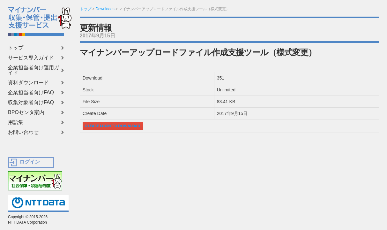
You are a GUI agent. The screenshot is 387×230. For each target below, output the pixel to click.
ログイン (29, 162)
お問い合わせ (23, 132)
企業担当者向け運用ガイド (33, 70)
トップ (15, 47)
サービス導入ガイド (31, 57)
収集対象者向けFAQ (31, 102)
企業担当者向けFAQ (31, 92)
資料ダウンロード (28, 82)
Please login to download (112, 126)
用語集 (15, 122)
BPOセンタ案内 (26, 112)
